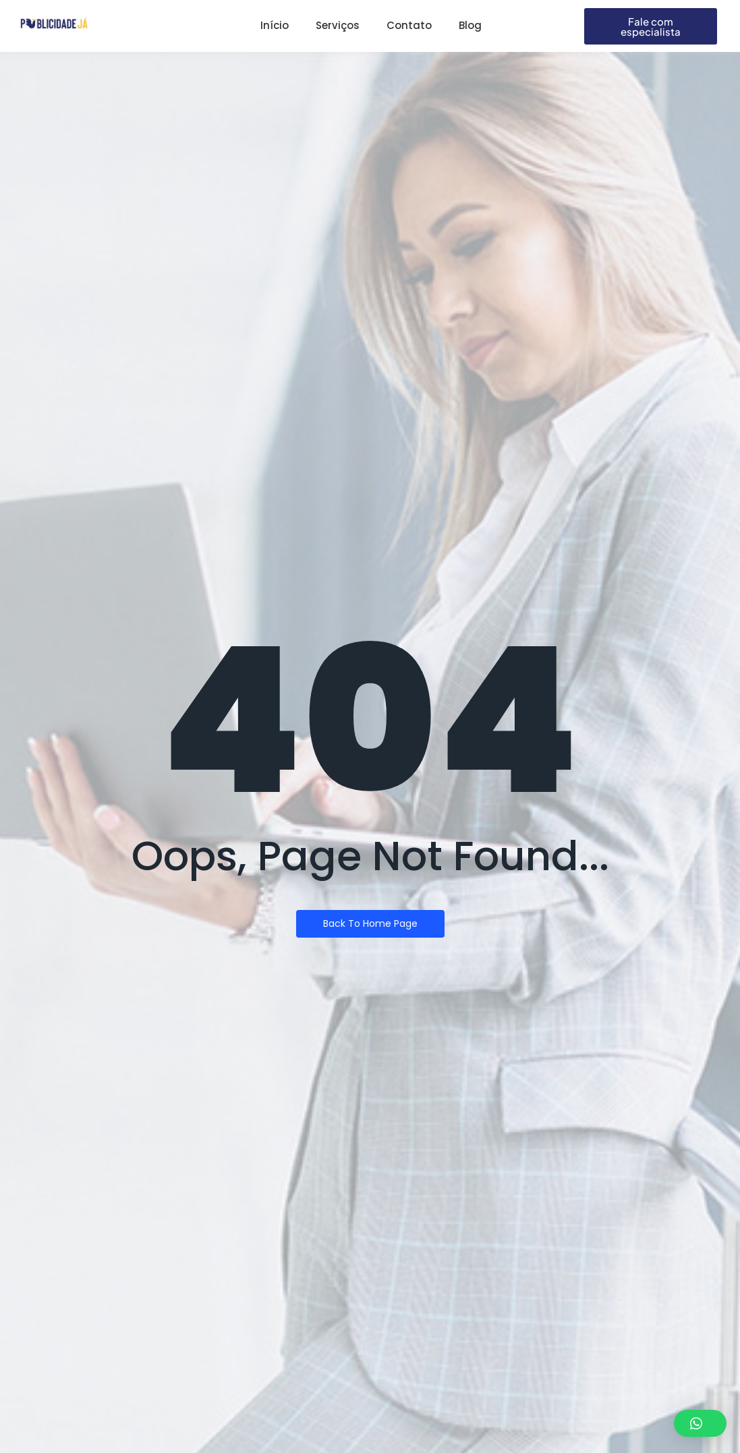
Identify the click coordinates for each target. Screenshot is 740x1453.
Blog (470, 25)
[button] (700, 1423)
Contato (409, 25)
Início (274, 25)
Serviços (338, 25)
